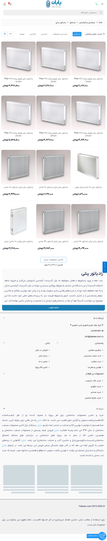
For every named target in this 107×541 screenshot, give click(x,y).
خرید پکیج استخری (94, 397)
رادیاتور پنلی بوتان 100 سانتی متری (18, 241)
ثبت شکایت (97, 361)
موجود (22, 34)
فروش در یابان (42, 350)
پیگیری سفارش (96, 350)
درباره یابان (44, 355)
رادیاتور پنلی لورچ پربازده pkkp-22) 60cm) (88, 80)
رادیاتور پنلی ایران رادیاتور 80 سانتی (53, 187)
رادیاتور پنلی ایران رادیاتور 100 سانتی (18, 187)
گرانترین (33, 34)
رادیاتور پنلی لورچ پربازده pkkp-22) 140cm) (53, 134)
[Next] (5, 34)
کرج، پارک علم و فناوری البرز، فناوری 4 (87, 325)
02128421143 (97, 331)
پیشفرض (77, 34)
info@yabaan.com (94, 336)
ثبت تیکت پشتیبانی (94, 355)
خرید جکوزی (97, 386)
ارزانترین (44, 34)
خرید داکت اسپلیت (94, 380)
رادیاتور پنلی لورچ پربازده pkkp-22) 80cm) (53, 80)
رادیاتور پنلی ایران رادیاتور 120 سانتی (88, 241)
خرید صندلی (97, 392)
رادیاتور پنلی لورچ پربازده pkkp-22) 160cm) (18, 134)
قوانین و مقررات (96, 367)
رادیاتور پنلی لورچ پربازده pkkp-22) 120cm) (88, 134)
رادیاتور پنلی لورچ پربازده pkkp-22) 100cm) (18, 80)
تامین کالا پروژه (42, 367)
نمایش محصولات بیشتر (53, 259)
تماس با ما (44, 361)
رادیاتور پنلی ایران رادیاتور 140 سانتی (53, 241)
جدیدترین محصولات (60, 34)
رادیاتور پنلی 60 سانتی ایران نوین (88, 187)
